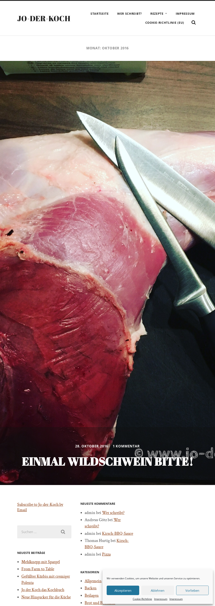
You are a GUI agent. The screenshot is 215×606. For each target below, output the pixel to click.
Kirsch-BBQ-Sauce (117, 533)
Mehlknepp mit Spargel (40, 562)
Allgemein (93, 581)
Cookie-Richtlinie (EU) (164, 23)
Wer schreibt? (129, 14)
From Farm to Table (37, 569)
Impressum (160, 599)
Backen (91, 588)
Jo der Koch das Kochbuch (42, 590)
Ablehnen (157, 590)
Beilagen (92, 595)
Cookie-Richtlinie (142, 599)
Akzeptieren (122, 590)
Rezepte (157, 14)
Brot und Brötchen (100, 603)
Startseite (99, 14)
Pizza (106, 554)
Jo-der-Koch (43, 18)
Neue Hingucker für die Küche (46, 597)
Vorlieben (192, 590)
